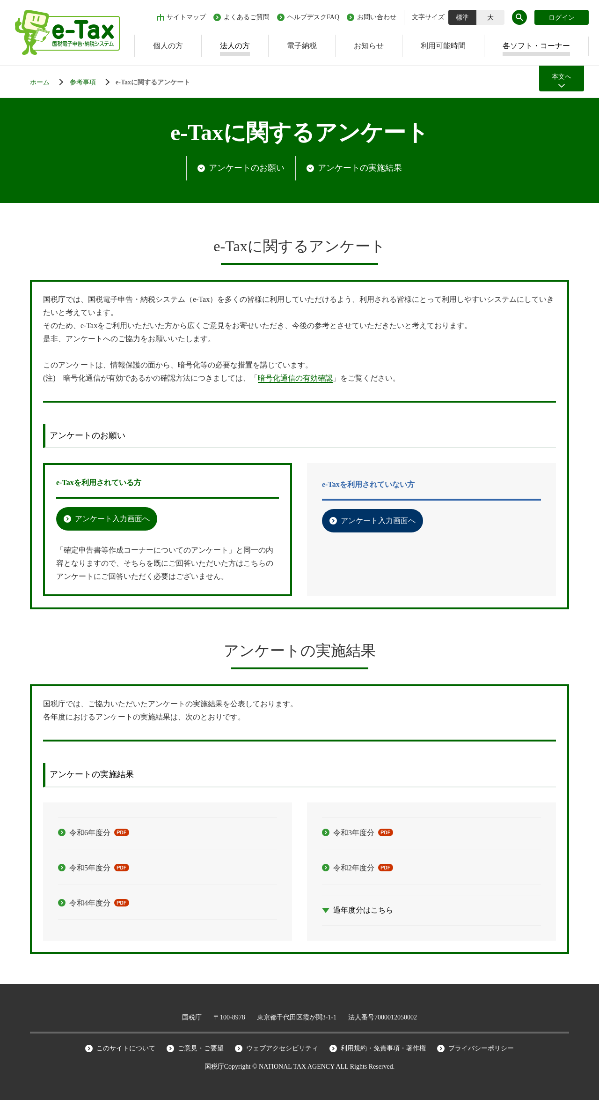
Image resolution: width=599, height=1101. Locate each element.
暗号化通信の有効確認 (295, 379)
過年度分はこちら (363, 911)
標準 (462, 17)
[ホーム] (49, 82)
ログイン (561, 17)
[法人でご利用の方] (92, 82)
